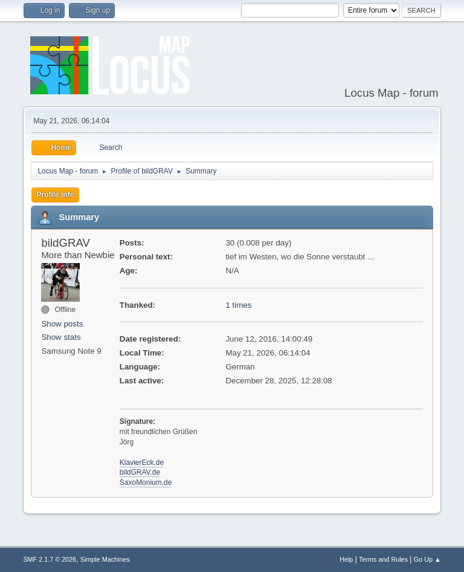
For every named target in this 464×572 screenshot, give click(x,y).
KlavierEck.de (142, 462)
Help (346, 559)
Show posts (62, 323)
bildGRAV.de (140, 472)
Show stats (60, 337)
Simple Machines (105, 559)
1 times (238, 305)
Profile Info (55, 194)
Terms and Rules (383, 559)
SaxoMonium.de (146, 482)
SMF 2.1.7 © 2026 (49, 559)
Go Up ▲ (427, 559)
